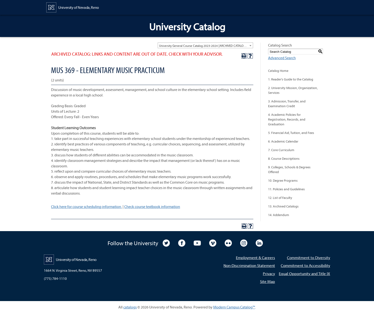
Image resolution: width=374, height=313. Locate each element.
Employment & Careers (255, 257)
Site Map (267, 281)
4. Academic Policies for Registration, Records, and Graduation (286, 119)
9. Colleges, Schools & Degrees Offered (289, 169)
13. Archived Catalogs (283, 206)
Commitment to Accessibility (305, 265)
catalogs (130, 307)
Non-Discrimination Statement (249, 265)
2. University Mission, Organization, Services (293, 90)
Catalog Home (278, 71)
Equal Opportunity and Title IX (304, 273)
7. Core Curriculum (281, 150)
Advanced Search (282, 57)
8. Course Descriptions (284, 158)
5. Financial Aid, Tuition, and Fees (291, 133)
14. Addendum (278, 215)
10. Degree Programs (283, 180)
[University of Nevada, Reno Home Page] (72, 7)
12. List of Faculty (280, 198)
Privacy (269, 273)
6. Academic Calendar (283, 141)
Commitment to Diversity (308, 257)
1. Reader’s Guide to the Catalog (290, 79)
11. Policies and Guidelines (286, 189)
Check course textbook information (152, 206)
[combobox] (205, 45)
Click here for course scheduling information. (86, 206)
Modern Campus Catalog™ (234, 307)
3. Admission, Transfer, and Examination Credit (287, 103)
